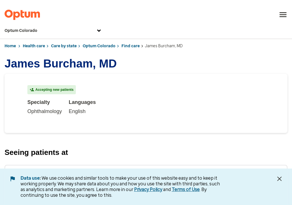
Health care (34, 46)
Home (10, 46)
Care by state (64, 46)
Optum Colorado (53, 30)
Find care (130, 46)
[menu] (283, 15)
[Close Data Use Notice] (279, 178)
